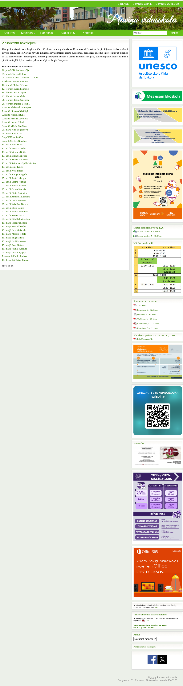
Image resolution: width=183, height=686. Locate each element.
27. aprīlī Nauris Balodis (14, 185)
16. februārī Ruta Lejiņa (14, 92)
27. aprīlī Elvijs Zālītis (13, 207)
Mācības (26, 33)
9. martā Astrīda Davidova (15, 118)
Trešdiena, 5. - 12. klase (147, 319)
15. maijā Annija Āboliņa (14, 248)
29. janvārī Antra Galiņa (14, 73)
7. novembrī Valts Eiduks (14, 256)
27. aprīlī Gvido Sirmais (14, 189)
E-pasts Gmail (142, 3)
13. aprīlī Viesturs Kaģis (14, 152)
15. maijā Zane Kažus (12, 245)
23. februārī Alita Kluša (13, 96)
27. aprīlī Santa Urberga (14, 178)
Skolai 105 (68, 33)
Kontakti (88, 33)
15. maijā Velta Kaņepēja (14, 222)
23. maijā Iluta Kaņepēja (14, 252)
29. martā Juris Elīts (12, 133)
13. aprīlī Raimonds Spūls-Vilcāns (19, 163)
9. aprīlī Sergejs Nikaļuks (14, 140)
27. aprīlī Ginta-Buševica (14, 193)
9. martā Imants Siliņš (13, 122)
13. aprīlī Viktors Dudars (14, 148)
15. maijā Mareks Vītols (14, 233)
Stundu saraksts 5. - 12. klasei (149, 236)
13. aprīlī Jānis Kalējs (12, 166)
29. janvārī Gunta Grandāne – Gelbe (20, 77)
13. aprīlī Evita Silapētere (14, 155)
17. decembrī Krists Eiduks (15, 259)
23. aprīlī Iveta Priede (12, 170)
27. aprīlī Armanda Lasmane (16, 196)
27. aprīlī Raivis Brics (13, 215)
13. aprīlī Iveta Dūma (12, 144)
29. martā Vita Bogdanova (15, 129)
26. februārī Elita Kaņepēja (15, 99)
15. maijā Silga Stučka (13, 237)
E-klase (123, 3)
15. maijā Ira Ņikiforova (14, 241)
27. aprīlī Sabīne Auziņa (14, 181)
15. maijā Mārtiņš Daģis (14, 226)
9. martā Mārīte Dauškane (15, 126)
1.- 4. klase (141, 305)
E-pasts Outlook (167, 3)
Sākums (9, 33)
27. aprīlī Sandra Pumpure (15, 211)
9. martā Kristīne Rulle (13, 114)
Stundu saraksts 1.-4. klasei (148, 231)
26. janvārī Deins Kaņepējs (15, 70)
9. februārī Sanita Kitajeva (15, 81)
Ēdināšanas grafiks (145, 339)
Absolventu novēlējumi (19, 43)
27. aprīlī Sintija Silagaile (14, 174)
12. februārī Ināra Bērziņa (14, 85)
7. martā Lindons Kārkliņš (15, 111)
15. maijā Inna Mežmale (14, 230)
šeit (147, 620)
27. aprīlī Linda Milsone (14, 200)
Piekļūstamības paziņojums (144, 647)
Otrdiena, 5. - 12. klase (147, 314)
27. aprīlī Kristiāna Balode (15, 204)
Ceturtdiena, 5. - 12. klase (148, 323)
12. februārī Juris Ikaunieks (15, 88)
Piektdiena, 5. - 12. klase (147, 328)
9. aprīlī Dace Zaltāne (12, 137)
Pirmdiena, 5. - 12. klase (147, 310)
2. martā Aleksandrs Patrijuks (16, 107)
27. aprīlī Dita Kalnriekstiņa (16, 218)
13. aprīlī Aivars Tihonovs (15, 159)
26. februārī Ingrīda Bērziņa (16, 103)
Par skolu (46, 33)
